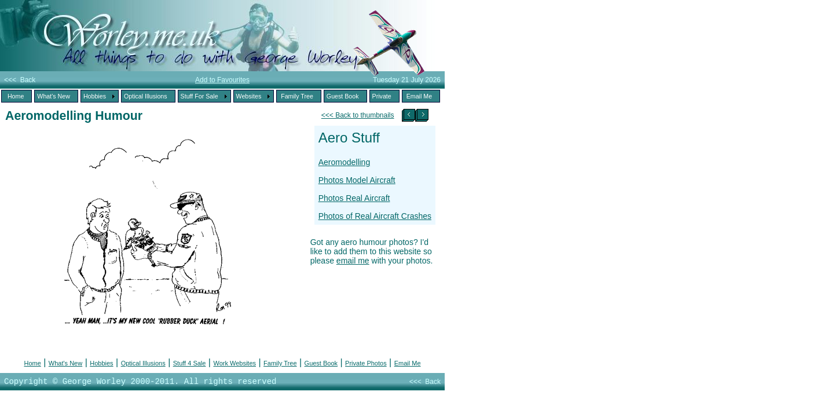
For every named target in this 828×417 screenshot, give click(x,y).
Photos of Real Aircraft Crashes (374, 216)
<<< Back (19, 80)
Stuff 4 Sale (189, 363)
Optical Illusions (143, 363)
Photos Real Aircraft (354, 198)
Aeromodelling (344, 162)
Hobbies (101, 363)
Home (32, 363)
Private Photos (366, 363)
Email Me (407, 363)
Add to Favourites (222, 80)
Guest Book (321, 363)
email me (352, 260)
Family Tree (279, 363)
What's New (65, 363)
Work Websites (234, 363)
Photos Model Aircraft (356, 180)
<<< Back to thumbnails (357, 115)
